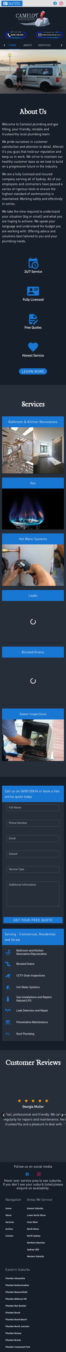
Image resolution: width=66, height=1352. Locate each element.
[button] (33, 781)
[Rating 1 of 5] (19, 1012)
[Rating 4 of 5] (39, 1012)
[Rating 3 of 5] (33, 1012)
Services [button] (48, 45)
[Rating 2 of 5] (26, 1012)
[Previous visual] (4, 1027)
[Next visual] (62, 1027)
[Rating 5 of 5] (46, 1012)
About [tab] (31, 45)
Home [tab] (16, 45)
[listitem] (11, 1120)
